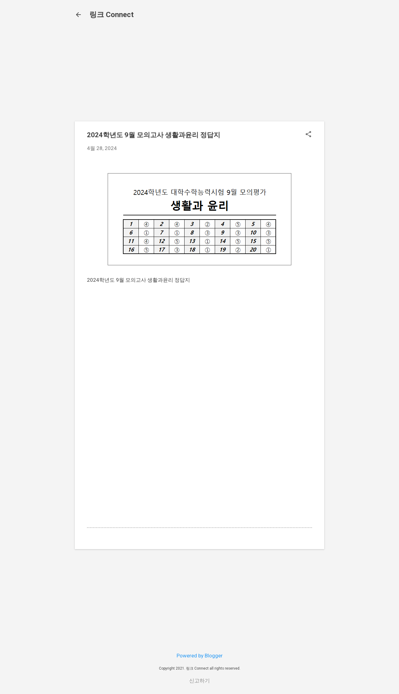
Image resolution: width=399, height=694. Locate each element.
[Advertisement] (199, 73)
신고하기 (199, 681)
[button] (308, 135)
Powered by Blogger (200, 656)
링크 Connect (111, 14)
